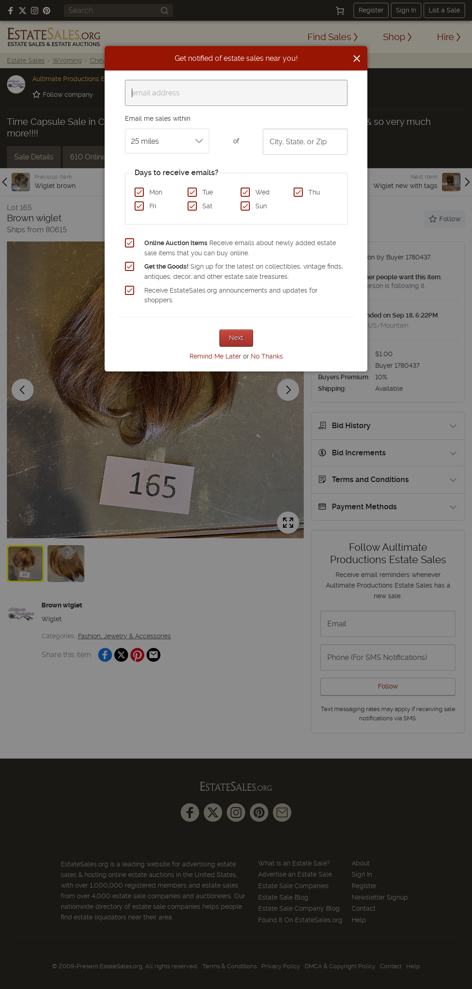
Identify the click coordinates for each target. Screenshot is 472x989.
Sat (207, 206)
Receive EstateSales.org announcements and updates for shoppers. (231, 295)
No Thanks (267, 356)
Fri (152, 206)
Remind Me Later (215, 356)
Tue (207, 192)
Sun (261, 206)
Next (236, 337)
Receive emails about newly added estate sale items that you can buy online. (240, 248)
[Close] (356, 58)
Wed (262, 192)
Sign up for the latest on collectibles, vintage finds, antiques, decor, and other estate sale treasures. (243, 271)
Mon (155, 192)
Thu (314, 192)
